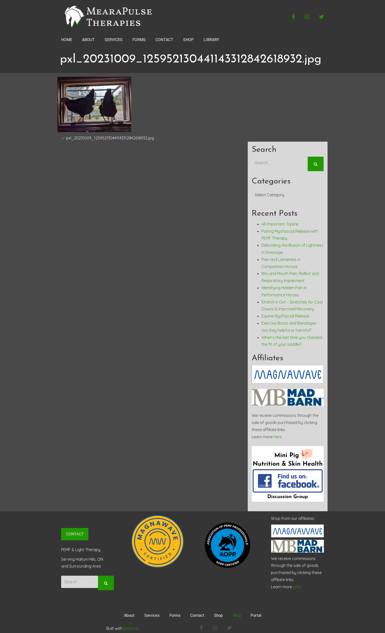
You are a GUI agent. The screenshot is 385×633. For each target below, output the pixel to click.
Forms (174, 613)
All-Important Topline (280, 221)
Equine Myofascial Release (285, 313)
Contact (197, 613)
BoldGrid (131, 626)
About (129, 613)
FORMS (139, 39)
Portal (255, 613)
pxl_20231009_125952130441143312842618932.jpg (107, 138)
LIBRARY (211, 39)
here (278, 434)
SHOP (188, 39)
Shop (218, 613)
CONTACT (164, 39)
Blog (237, 613)
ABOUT (88, 39)
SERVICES (114, 39)
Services (152, 613)
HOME (66, 39)
